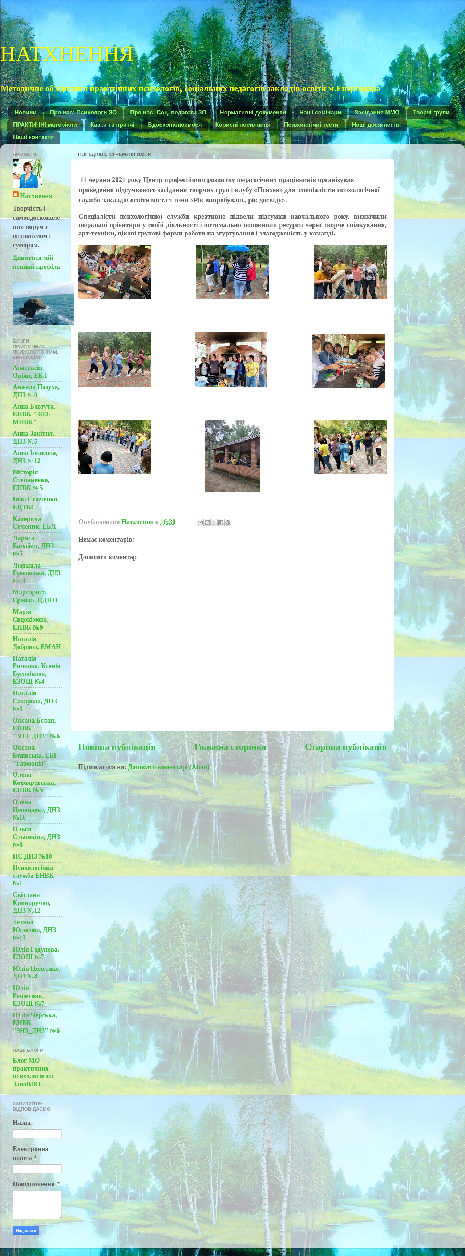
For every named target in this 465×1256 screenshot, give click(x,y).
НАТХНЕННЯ (67, 52)
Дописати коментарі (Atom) (169, 767)
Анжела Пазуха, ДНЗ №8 (36, 391)
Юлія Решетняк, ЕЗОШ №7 (28, 995)
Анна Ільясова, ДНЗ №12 (35, 456)
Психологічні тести (311, 125)
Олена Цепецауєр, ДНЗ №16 (36, 809)
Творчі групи (431, 112)
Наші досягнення (376, 125)
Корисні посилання (243, 125)
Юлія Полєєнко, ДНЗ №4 (37, 972)
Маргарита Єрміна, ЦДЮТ (35, 596)
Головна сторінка (230, 747)
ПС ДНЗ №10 (32, 856)
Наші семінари (320, 112)
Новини (26, 112)
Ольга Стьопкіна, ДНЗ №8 (36, 836)
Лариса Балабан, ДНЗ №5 (33, 545)
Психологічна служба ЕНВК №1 (33, 875)
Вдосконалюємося (175, 125)
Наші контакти (33, 137)
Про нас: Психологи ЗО (83, 112)
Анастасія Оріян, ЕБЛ (30, 371)
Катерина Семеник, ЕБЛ (34, 522)
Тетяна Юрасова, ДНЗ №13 (34, 929)
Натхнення (36, 195)
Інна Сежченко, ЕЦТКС (36, 503)
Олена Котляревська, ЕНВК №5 (34, 782)
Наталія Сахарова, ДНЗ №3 (35, 701)
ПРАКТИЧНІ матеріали (45, 125)
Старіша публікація (346, 747)
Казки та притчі (112, 125)
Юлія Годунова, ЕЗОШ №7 (36, 953)
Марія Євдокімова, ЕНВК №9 (31, 619)
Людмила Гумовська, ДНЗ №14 (37, 573)
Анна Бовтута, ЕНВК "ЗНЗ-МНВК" (34, 414)
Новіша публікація (117, 747)
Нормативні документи (253, 112)
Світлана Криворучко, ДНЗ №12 (32, 902)
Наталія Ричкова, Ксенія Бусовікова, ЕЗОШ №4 (37, 670)
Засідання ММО (377, 112)
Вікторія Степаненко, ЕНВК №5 (31, 480)
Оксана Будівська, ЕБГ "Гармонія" (35, 755)
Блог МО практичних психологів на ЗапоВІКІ (33, 1072)
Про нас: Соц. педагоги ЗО (168, 112)
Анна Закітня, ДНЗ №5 (33, 437)
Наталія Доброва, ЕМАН (37, 642)
